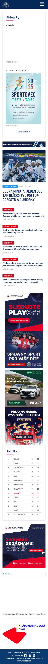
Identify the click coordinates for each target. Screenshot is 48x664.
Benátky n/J (18, 485)
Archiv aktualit (24, 132)
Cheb (15, 476)
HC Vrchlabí (7, 573)
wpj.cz (19, 658)
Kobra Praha (18, 480)
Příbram (16, 459)
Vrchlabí (17, 493)
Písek (15, 506)
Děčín (16, 497)
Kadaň (16, 510)
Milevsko (17, 472)
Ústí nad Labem (19, 515)
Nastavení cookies (24, 661)
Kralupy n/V (18, 489)
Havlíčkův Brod (19, 468)
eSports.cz (39, 658)
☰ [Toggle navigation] (42, 4)
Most (15, 502)
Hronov (16, 463)
